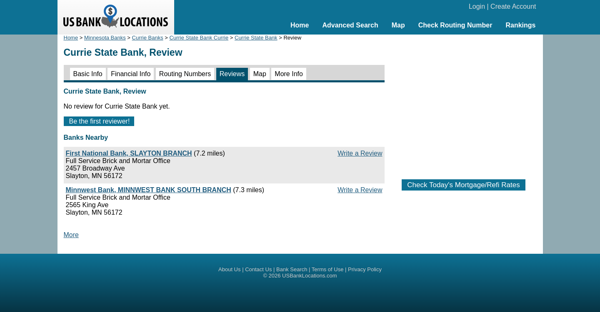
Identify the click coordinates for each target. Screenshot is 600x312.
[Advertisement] (464, 103)
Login (477, 6)
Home (299, 25)
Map (398, 25)
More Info (289, 73)
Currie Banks (147, 38)
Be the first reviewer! (99, 121)
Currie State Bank (256, 38)
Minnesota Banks (105, 38)
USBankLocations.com (309, 275)
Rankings (520, 25)
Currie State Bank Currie (199, 38)
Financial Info (130, 73)
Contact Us (258, 269)
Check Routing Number (455, 25)
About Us (229, 269)
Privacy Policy (365, 269)
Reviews (232, 73)
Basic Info (87, 73)
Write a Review (360, 153)
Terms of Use (328, 269)
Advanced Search (350, 25)
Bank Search (291, 269)
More (71, 234)
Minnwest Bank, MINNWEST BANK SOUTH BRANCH (148, 189)
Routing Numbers (185, 73)
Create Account (513, 6)
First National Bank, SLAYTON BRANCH (129, 153)
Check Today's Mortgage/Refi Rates (463, 185)
